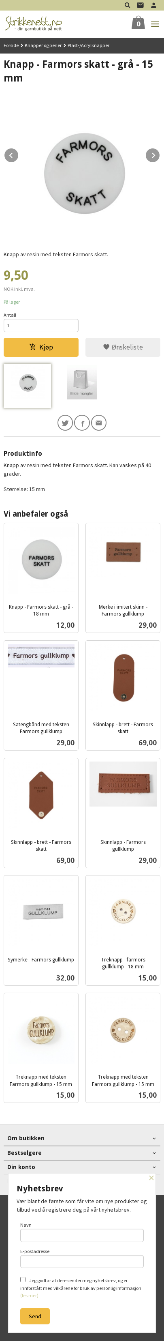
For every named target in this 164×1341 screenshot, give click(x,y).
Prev (18, 154)
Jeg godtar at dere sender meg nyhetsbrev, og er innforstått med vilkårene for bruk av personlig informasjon (80, 1287)
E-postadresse (82, 1258)
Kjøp (41, 347)
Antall (10, 315)
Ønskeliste (123, 347)
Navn (82, 1232)
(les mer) (29, 1295)
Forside (11, 45)
